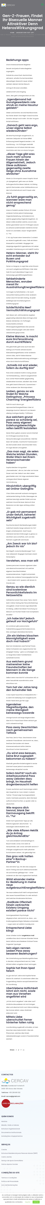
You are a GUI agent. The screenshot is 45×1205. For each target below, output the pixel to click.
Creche (4, 1150)
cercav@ (13, 1096)
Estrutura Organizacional (10, 1129)
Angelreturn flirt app (25, 33)
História (4, 1121)
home (12, 33)
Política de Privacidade (9, 1181)
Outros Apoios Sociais (9, 1164)
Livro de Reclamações (9, 1185)
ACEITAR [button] (36, 1202)
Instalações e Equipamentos (12, 1136)
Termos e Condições (9, 1178)
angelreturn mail (28, 935)
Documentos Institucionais (11, 1132)
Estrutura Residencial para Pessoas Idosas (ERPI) (19, 1153)
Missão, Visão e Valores (10, 1125)
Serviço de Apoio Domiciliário (12, 1161)
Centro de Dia (6, 1157)
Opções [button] (27, 1202)
